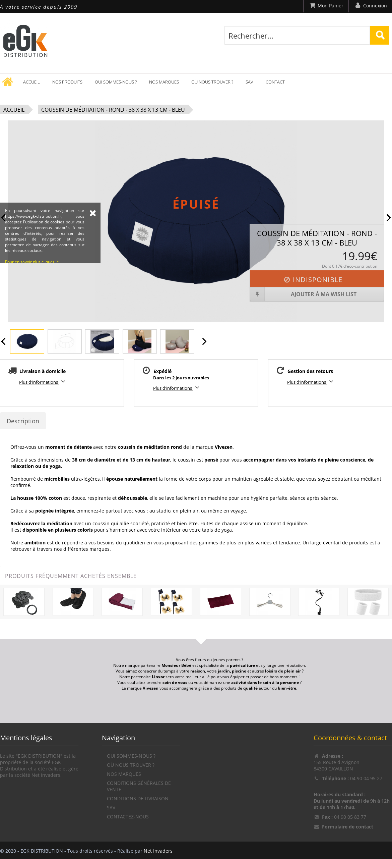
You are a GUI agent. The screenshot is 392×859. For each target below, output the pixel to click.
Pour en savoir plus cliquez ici (32, 314)
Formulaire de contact (347, 826)
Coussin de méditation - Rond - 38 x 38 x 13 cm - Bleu (113, 109)
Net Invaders (158, 851)
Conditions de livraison (138, 798)
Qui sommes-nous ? (116, 82)
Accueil (31, 82)
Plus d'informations (43, 381)
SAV (249, 82)
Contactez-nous (128, 816)
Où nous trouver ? (212, 82)
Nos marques (164, 82)
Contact (275, 82)
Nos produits (67, 82)
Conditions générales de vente (139, 786)
